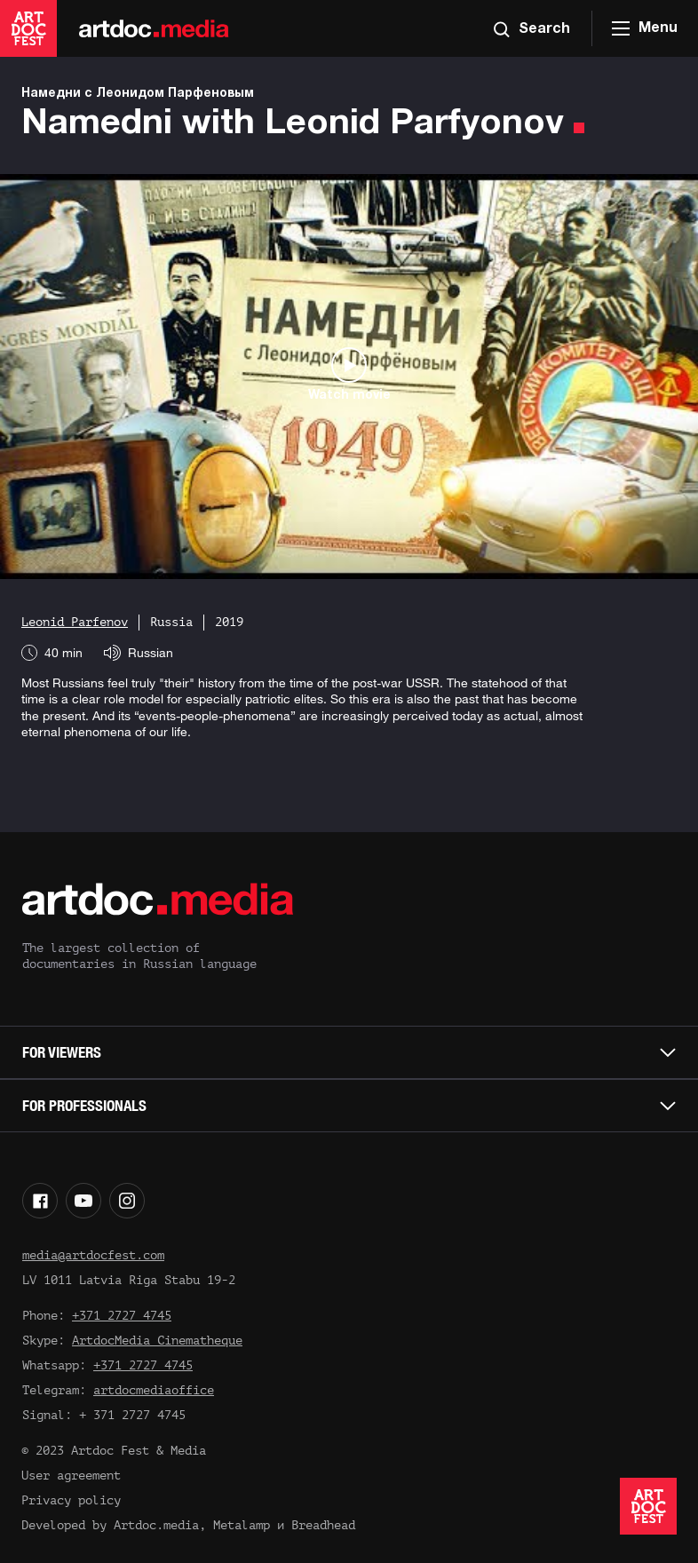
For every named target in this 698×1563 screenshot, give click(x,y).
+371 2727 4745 (121, 1315)
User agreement (71, 1475)
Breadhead (323, 1525)
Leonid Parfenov (74, 622)
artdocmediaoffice (153, 1390)
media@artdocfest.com (93, 1255)
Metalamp (241, 1525)
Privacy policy (71, 1500)
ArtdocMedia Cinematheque (157, 1340)
